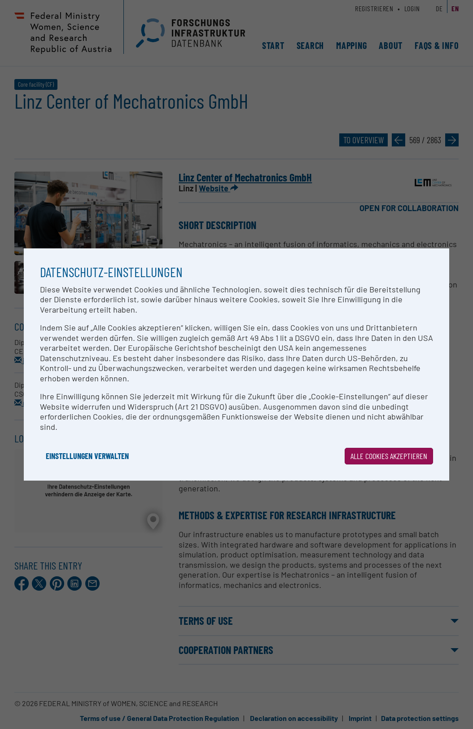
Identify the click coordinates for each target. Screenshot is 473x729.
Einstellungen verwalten (87, 456)
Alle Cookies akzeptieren (388, 456)
